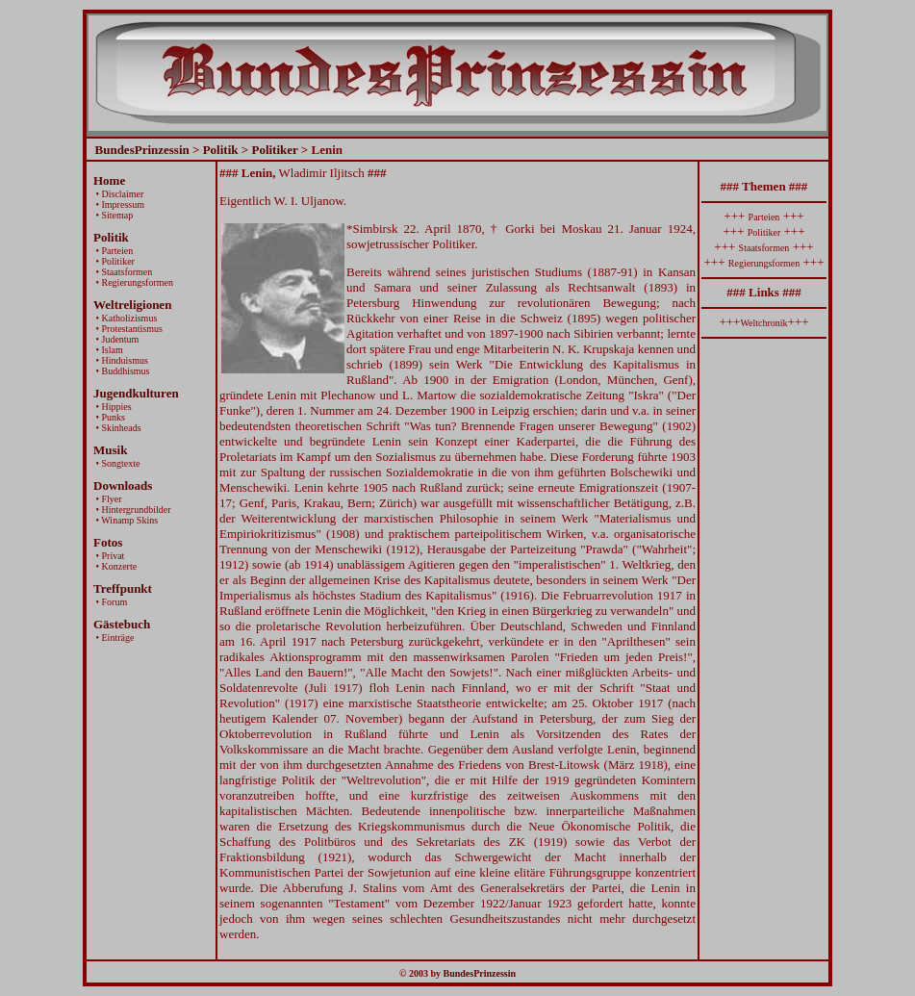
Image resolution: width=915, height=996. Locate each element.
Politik (221, 149)
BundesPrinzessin (142, 149)
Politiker (274, 149)
